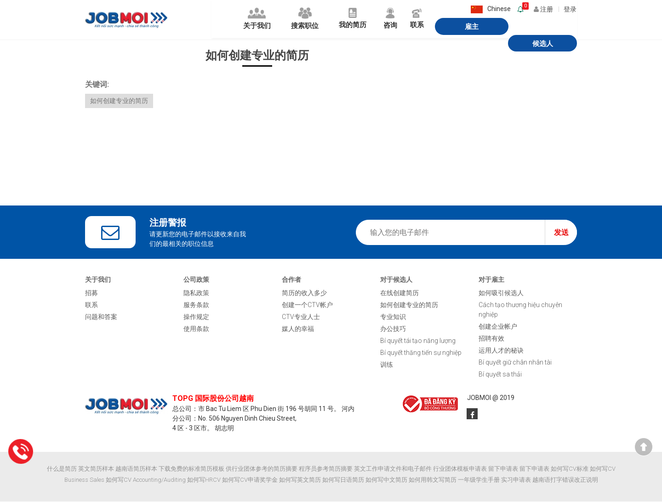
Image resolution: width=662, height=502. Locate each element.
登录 (570, 8)
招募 (91, 293)
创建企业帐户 (498, 327)
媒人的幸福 (298, 329)
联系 (392, 19)
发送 (561, 232)
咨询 (361, 20)
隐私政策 (196, 293)
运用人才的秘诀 (501, 350)
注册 (545, 8)
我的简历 (320, 20)
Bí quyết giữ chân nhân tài (515, 362)
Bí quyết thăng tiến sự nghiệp (421, 353)
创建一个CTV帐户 (307, 305)
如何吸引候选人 (501, 293)
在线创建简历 (399, 293)
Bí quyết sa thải (500, 374)
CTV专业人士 (301, 317)
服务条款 (196, 305)
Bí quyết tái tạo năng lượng (418, 341)
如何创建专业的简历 (119, 101)
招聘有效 (491, 338)
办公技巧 (393, 329)
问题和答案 (101, 317)
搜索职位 (267, 19)
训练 (386, 365)
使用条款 (196, 329)
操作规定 (196, 317)
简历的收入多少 (304, 293)
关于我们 (215, 19)
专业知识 (393, 317)
